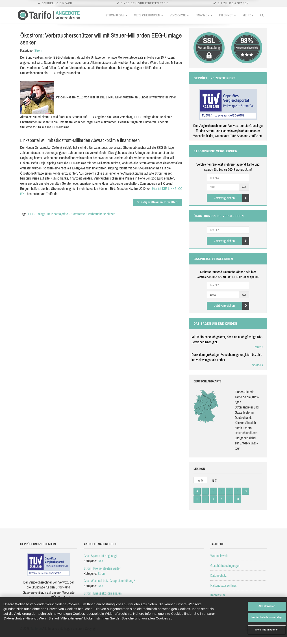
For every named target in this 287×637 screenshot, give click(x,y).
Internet (227, 15)
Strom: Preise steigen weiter (102, 568)
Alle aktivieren (267, 606)
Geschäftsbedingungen (225, 566)
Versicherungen (148, 15)
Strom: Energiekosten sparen (103, 593)
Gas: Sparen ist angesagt (100, 556)
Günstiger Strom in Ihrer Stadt (158, 202)
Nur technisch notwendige (266, 617)
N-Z (214, 481)
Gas (100, 561)
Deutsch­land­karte (246, 433)
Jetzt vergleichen (231, 198)
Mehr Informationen (266, 629)
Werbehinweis (219, 556)
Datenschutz (218, 575)
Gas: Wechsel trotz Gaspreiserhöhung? (109, 581)
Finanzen (204, 15)
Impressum (217, 595)
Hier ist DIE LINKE (164, 188)
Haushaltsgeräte (57, 214)
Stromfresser (78, 214)
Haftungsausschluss (223, 585)
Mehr (248, 15)
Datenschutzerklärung (20, 618)
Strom (38, 50)
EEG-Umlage (36, 214)
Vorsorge (179, 15)
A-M (200, 481)
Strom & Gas (116, 15)
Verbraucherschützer (101, 214)
